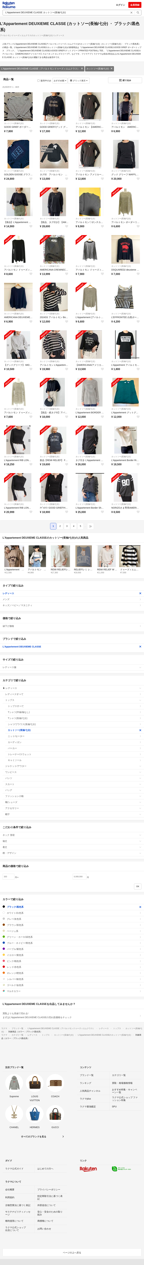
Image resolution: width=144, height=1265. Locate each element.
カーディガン (74, 742)
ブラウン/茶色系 (72, 925)
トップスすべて (74, 706)
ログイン (120, 5)
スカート (73, 784)
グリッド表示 (78, 80)
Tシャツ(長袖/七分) (74, 718)
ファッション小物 (73, 796)
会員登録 (134, 5)
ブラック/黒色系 (72, 906)
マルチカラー (72, 991)
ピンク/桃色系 (72, 961)
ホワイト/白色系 (72, 912)
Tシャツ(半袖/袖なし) (74, 712)
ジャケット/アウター (73, 766)
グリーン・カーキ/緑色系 (72, 936)
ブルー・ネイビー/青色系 (72, 943)
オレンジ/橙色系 (72, 973)
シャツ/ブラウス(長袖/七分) (74, 724)
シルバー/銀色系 (72, 979)
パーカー (74, 748)
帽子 (73, 814)
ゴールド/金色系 (72, 985)
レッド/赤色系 (72, 967)
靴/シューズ (73, 802)
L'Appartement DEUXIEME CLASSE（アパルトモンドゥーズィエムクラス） (42, 68)
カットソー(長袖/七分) (99, 68)
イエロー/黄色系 (72, 955)
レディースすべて (73, 694)
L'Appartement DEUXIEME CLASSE (72, 646)
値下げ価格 (72, 626)
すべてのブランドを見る (33, 1136)
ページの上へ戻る (72, 1252)
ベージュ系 (72, 931)
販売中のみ (44, 80)
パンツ (73, 778)
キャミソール (74, 760)
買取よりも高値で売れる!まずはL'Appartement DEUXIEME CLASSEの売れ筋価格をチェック (72, 1015)
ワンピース (73, 772)
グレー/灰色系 (72, 919)
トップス (73, 700)
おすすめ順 (60, 80)
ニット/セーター (74, 736)
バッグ (73, 790)
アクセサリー (73, 808)
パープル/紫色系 (72, 949)
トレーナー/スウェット (74, 754)
